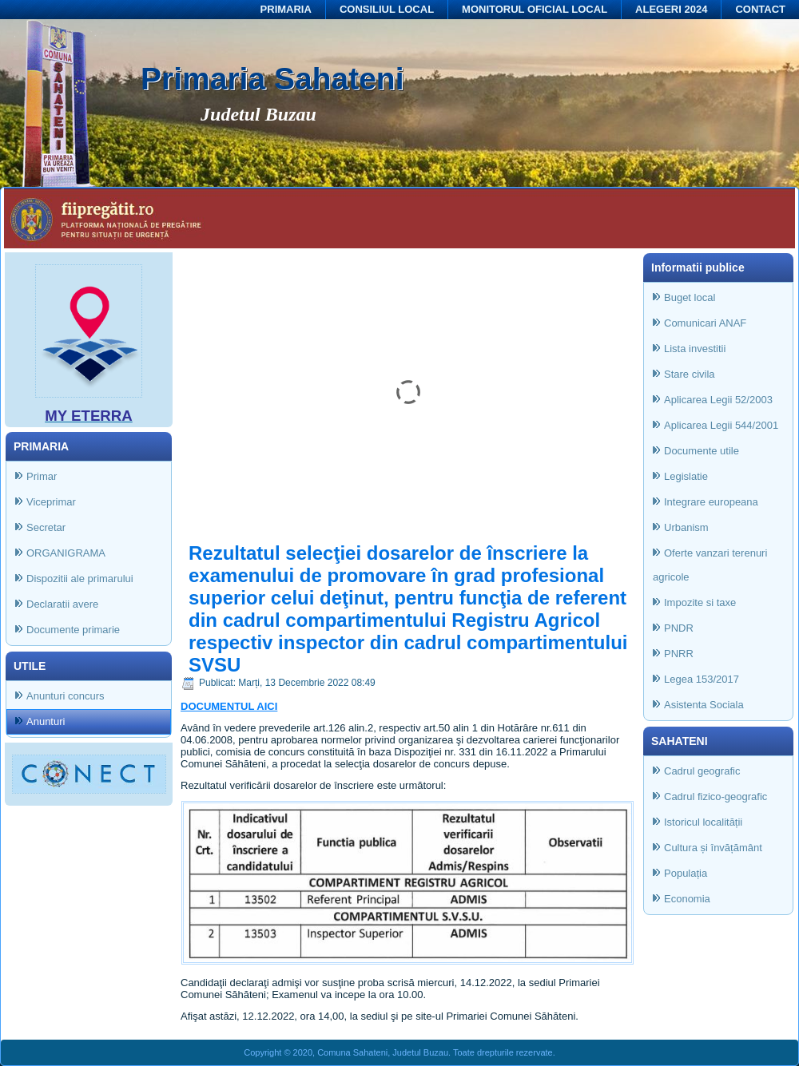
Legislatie (686, 476)
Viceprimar (51, 502)
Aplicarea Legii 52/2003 (718, 400)
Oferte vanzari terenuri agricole (710, 565)
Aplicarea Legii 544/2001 (721, 425)
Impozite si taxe (700, 602)
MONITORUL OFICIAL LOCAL (534, 9)
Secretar (46, 527)
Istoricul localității (703, 822)
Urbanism (686, 527)
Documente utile (701, 451)
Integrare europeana (711, 502)
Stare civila (689, 374)
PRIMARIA (286, 9)
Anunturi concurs (65, 696)
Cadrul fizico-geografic (715, 796)
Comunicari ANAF (705, 323)
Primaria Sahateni (272, 78)
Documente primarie (73, 630)
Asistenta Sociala (704, 705)
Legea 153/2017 (701, 679)
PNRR (679, 654)
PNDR (679, 628)
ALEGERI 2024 (671, 9)
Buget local (689, 297)
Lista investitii (694, 349)
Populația (685, 873)
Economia (687, 899)
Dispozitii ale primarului (79, 579)
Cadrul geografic (702, 771)
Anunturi (45, 721)
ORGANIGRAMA (65, 553)
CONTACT (760, 9)
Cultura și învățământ (713, 848)
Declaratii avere (62, 604)
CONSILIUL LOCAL (387, 9)
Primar (41, 476)
